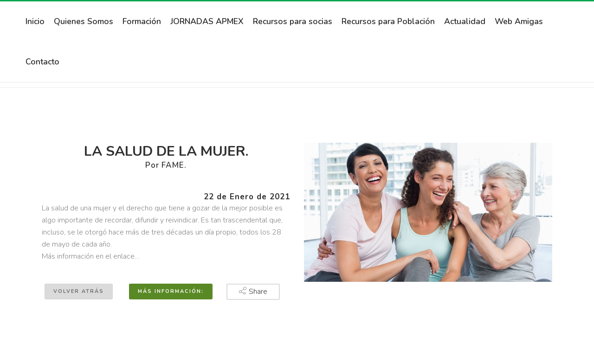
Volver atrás (78, 291)
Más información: (171, 291)
